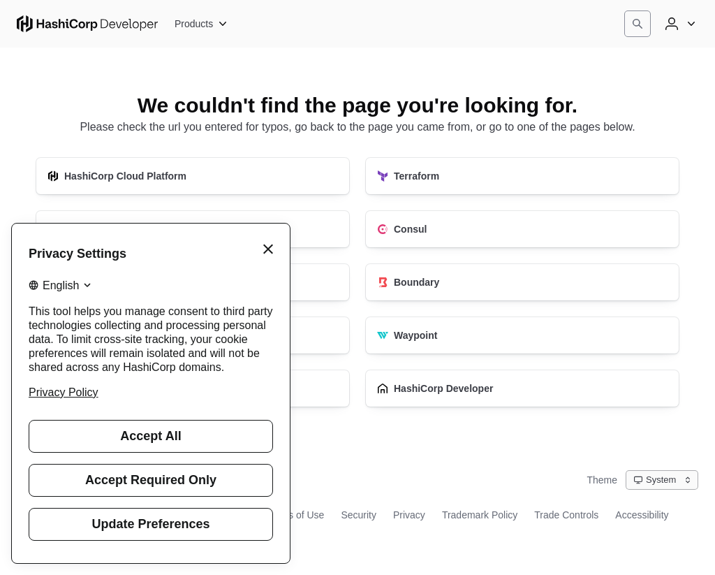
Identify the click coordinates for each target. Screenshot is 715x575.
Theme (602, 480)
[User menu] (678, 23)
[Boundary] (522, 282)
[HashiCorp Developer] (522, 388)
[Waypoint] (522, 335)
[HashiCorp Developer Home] (87, 24)
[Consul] (522, 229)
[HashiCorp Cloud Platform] (192, 176)
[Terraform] (522, 176)
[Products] (201, 23)
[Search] (637, 23)
